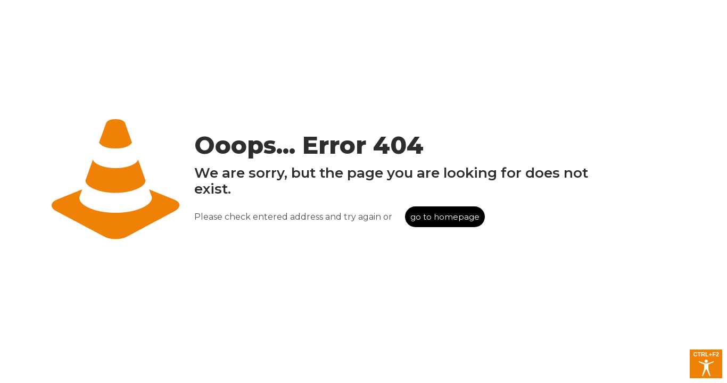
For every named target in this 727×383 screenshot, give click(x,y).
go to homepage (445, 217)
